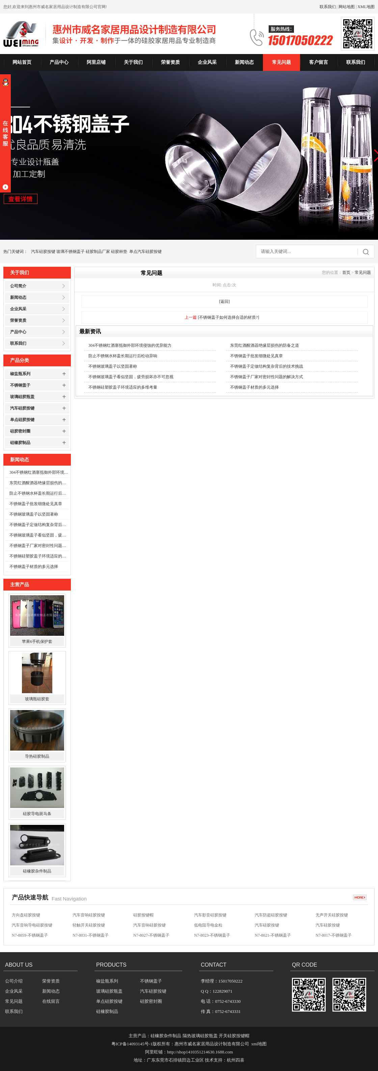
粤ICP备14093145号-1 (132, 1043)
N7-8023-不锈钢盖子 (212, 935)
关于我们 (133, 62)
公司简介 (18, 286)
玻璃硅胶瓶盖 (22, 396)
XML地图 (366, 6)
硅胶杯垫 (119, 251)
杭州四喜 (235, 1060)
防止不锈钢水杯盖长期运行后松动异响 (39, 493)
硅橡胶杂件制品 (37, 871)
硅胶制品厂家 (98, 251)
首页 (346, 272)
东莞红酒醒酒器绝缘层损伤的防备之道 (39, 482)
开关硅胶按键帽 (234, 1035)
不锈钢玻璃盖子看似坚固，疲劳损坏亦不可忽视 (39, 535)
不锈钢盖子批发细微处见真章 (35, 503)
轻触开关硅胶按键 (89, 925)
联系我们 (328, 6)
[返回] (224, 301)
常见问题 (281, 62)
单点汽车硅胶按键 (145, 251)
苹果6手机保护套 (37, 641)
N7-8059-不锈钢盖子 (30, 935)
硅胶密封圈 (20, 431)
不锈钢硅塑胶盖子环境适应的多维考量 (39, 556)
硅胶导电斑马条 (37, 814)
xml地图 (259, 1043)
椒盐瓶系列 (20, 373)
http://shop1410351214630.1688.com (200, 1051)
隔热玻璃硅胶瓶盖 (200, 1035)
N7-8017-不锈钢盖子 (334, 935)
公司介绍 (14, 981)
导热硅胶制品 (37, 756)
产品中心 (59, 62)
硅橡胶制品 (20, 442)
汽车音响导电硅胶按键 (32, 925)
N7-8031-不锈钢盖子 (91, 935)
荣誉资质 (170, 62)
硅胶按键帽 (143, 915)
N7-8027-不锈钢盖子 (151, 935)
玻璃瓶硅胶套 (37, 699)
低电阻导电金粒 (208, 925)
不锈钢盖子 (20, 385)
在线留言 (51, 1001)
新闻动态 (244, 62)
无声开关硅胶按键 (332, 915)
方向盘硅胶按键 (26, 915)
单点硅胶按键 (22, 419)
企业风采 (207, 62)
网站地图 (347, 6)
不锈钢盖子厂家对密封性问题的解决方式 (39, 545)
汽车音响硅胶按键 (89, 915)
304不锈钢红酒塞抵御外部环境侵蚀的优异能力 (39, 472)
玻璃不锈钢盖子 (70, 251)
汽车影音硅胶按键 (210, 915)
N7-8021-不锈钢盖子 (273, 935)
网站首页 (21, 62)
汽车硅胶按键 (43, 251)
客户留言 (318, 62)
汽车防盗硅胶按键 (271, 915)
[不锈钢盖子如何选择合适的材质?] (228, 317)
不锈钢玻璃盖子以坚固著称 (33, 514)
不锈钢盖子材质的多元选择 (33, 566)
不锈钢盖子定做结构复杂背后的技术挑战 (39, 524)
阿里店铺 (96, 62)
